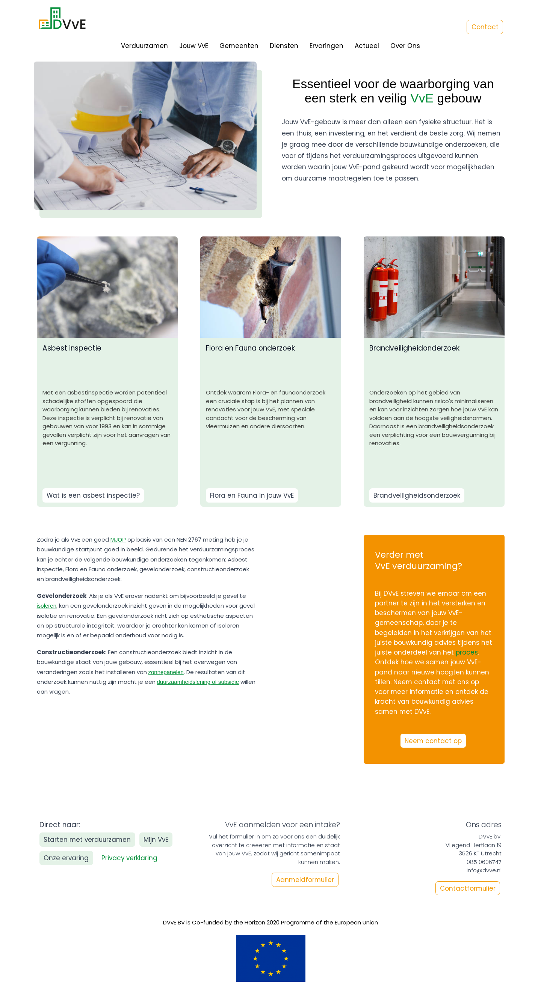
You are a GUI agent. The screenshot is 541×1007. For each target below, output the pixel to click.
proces (467, 652)
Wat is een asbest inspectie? (93, 495)
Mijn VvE (156, 839)
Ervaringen (326, 45)
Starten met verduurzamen (87, 839)
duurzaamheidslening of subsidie (198, 682)
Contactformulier (468, 888)
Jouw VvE (193, 45)
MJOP (118, 539)
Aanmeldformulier (305, 879)
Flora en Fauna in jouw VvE (252, 495)
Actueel (367, 45)
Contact (485, 27)
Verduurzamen (144, 45)
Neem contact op (433, 740)
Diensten (284, 45)
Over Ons (405, 45)
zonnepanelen (166, 672)
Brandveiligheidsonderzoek (416, 495)
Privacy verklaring (129, 857)
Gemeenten (238, 45)
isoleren (47, 605)
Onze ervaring (66, 857)
